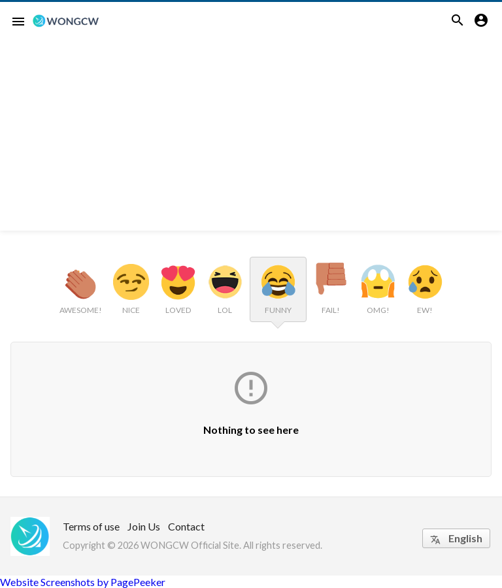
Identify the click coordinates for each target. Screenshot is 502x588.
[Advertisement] (251, 139)
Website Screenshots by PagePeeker (82, 582)
